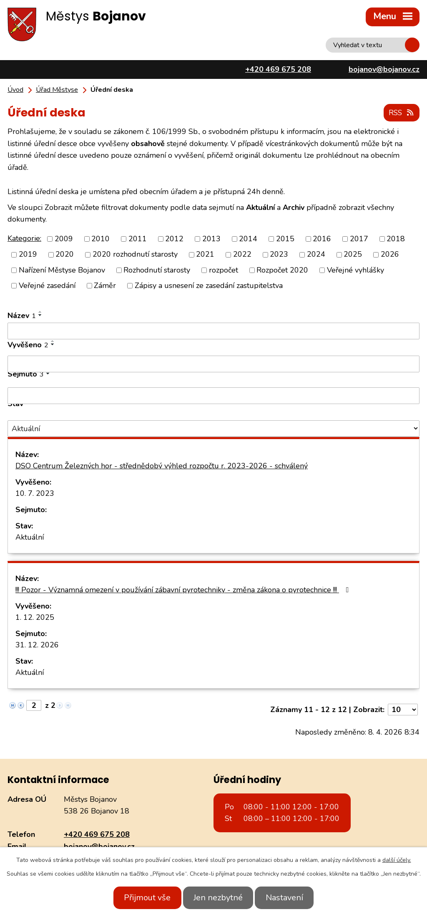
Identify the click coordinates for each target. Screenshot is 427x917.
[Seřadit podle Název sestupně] (40, 314)
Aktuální (29, 536)
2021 (205, 254)
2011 (137, 238)
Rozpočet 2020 (282, 269)
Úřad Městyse (57, 89)
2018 (396, 238)
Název (22, 315)
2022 (242, 254)
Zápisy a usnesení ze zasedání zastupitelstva (209, 285)
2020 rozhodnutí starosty (135, 254)
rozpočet (223, 269)
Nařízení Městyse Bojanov (62, 269)
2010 (100, 238)
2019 (28, 254)
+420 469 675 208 (97, 834)
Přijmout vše (141, 897)
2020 (64, 254)
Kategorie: (24, 237)
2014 (248, 238)
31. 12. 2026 (37, 644)
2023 (279, 254)
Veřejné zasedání (47, 285)
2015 (285, 238)
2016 (322, 238)
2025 (353, 254)
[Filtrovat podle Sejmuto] (213, 395)
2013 (211, 238)
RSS (400, 112)
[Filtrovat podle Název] (213, 330)
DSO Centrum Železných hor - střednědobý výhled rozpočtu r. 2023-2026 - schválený (161, 465)
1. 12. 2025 (34, 616)
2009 (64, 238)
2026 (390, 254)
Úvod (15, 89)
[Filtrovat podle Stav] (213, 428)
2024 (316, 254)
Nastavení (290, 897)
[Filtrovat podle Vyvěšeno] (213, 363)
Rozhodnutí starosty (156, 269)
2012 (174, 238)
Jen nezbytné (218, 897)
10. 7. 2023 (34, 493)
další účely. (396, 860)
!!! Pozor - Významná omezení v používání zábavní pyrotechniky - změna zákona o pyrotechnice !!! (183, 589)
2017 (359, 238)
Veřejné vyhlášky (355, 269)
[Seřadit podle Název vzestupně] (40, 311)
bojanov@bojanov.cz (99, 846)
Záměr (105, 285)
